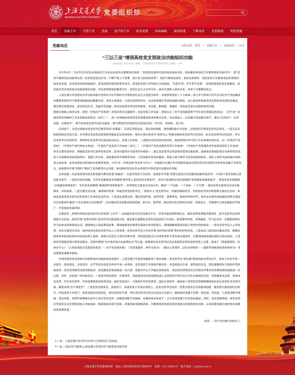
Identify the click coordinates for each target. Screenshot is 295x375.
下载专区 (199, 31)
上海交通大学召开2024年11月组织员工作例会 (91, 341)
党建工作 (70, 31)
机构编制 (161, 31)
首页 (54, 31)
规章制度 (180, 31)
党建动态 (229, 45)
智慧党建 (236, 31)
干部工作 (89, 31)
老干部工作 (121, 31)
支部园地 (217, 31)
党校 (105, 31)
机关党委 (142, 31)
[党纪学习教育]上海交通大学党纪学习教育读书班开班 (96, 346)
